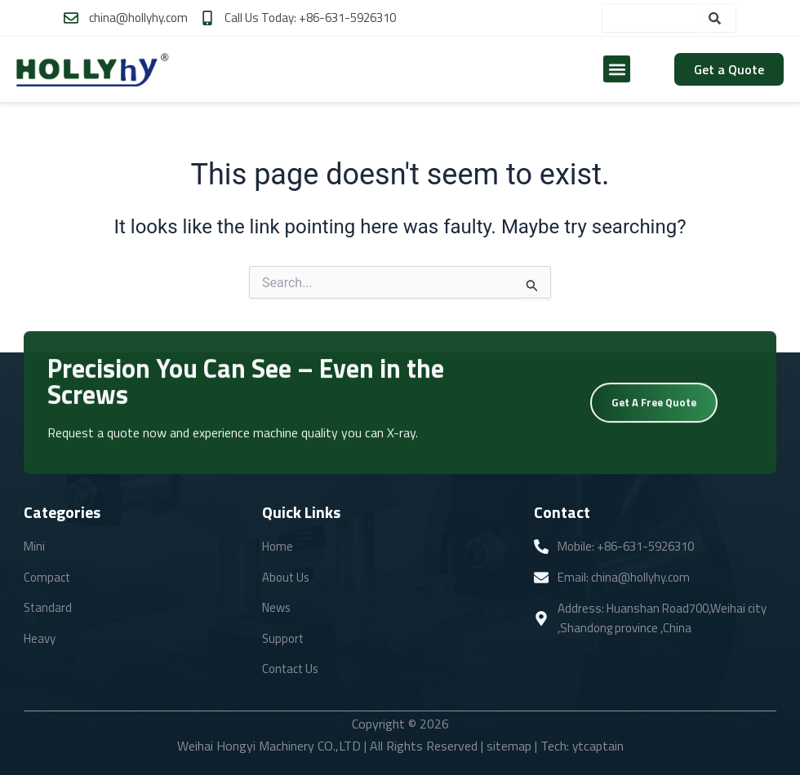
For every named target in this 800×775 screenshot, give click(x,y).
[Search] (722, 18)
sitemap (508, 746)
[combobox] (652, 18)
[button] (616, 68)
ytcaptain (597, 746)
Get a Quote (729, 69)
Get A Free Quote (653, 405)
